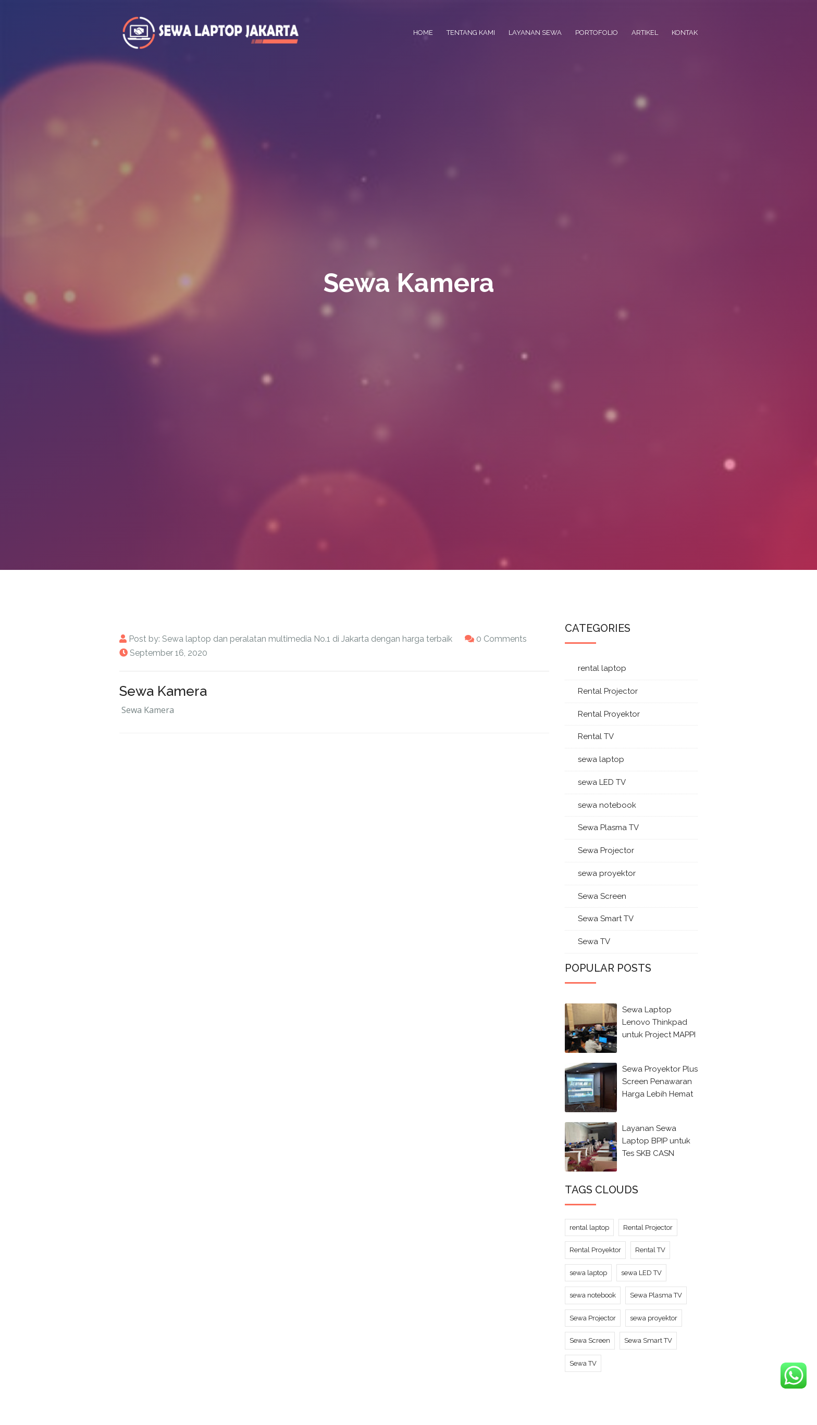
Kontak (685, 32)
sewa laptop (601, 759)
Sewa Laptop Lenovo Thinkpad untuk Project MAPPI (659, 1022)
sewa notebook (607, 805)
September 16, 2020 (168, 653)
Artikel (645, 32)
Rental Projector (608, 691)
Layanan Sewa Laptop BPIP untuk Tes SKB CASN (656, 1141)
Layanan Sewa (535, 32)
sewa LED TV (602, 782)
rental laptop (602, 668)
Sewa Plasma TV (608, 827)
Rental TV (596, 736)
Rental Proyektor (609, 714)
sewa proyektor (607, 873)
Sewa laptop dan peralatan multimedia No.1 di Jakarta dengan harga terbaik (307, 639)
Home (423, 32)
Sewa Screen (602, 896)
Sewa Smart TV (606, 918)
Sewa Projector (606, 850)
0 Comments (501, 639)
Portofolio (596, 32)
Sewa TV (594, 941)
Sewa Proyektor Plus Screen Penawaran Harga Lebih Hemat (660, 1081)
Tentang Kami (471, 32)
